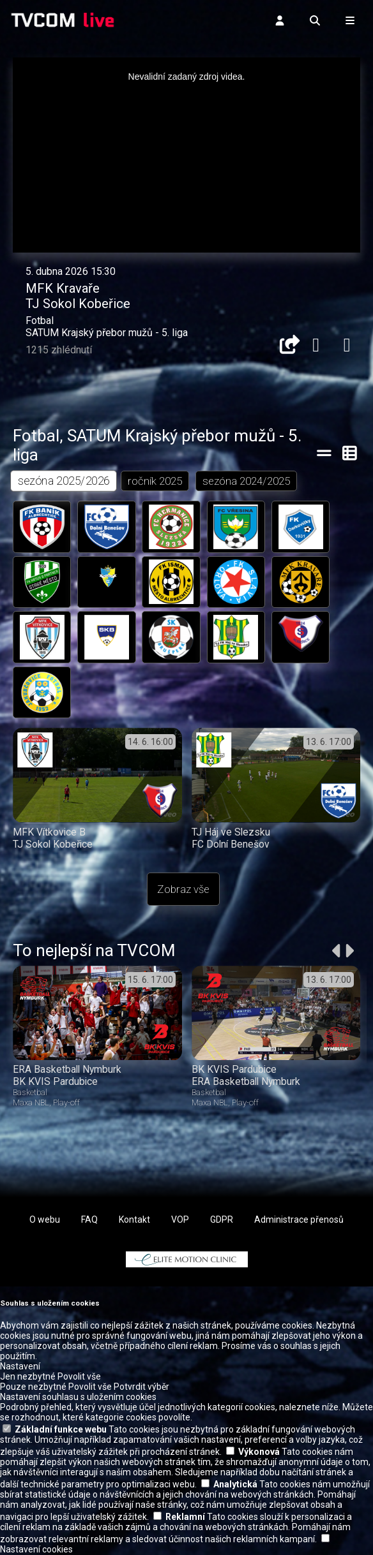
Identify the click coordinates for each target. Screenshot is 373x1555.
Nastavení (20, 1367)
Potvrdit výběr (141, 1387)
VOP (180, 1221)
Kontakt (134, 1221)
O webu (44, 1221)
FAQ (89, 1221)
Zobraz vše (183, 890)
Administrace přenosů (299, 1221)
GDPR (221, 1221)
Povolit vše (79, 1377)
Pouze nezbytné (33, 1387)
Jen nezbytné (28, 1377)
